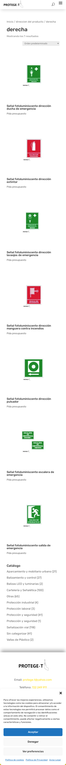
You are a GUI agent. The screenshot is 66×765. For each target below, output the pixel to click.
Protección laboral (19, 608)
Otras (10, 596)
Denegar (33, 741)
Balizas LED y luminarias (23, 583)
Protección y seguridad (22, 615)
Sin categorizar (17, 633)
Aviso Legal (55, 760)
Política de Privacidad (37, 760)
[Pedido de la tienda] (40, 43)
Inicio (10, 21)
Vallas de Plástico (18, 639)
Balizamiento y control (21, 577)
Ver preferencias (33, 751)
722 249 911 (39, 687)
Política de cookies (14, 760)
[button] (60, 693)
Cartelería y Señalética (21, 590)
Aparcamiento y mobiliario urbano (29, 571)
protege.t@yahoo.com (37, 679)
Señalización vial (18, 627)
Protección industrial (20, 602)
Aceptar (33, 732)
